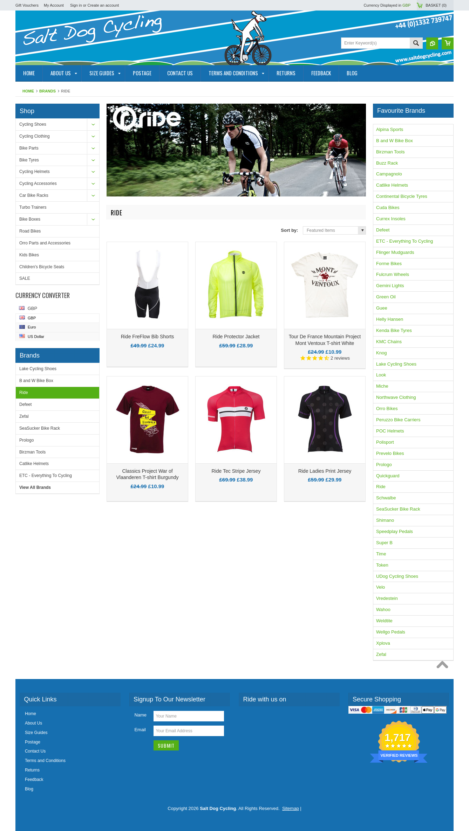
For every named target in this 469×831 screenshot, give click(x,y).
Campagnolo (389, 173)
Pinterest (287, 716)
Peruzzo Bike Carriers (398, 419)
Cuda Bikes (387, 207)
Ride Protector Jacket (236, 336)
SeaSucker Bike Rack (39, 428)
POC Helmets (390, 431)
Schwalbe (386, 497)
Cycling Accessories (38, 183)
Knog (381, 352)
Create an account (103, 5)
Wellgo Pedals (390, 632)
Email (140, 729)
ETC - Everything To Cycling (45, 475)
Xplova (383, 643)
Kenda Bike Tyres (394, 330)
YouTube (274, 716)
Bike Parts (29, 148)
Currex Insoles (391, 218)
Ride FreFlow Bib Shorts (147, 336)
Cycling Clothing (34, 136)
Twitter (261, 716)
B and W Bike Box (36, 380)
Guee (381, 308)
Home (28, 91)
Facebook (249, 716)
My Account (54, 5)
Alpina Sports (389, 129)
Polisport (385, 442)
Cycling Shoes (32, 124)
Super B (384, 542)
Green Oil (386, 296)
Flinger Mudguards (395, 252)
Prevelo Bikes (390, 453)
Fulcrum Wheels (392, 274)
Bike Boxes (29, 219)
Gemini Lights (390, 285)
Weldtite (384, 620)
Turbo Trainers (33, 207)
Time (381, 553)
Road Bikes (30, 231)
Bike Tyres (29, 160)
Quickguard (387, 475)
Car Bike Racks (33, 195)
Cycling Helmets (34, 171)
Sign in (76, 5)
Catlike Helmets (34, 463)
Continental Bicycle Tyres (401, 196)
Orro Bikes (386, 408)
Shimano (385, 520)
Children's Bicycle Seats (41, 266)
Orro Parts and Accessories (44, 243)
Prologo (26, 440)
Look (381, 375)
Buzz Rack (387, 163)
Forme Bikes (389, 263)
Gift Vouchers (27, 5)
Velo (380, 587)
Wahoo (383, 609)
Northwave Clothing (396, 397)
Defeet (25, 404)
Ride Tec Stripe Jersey (236, 471)
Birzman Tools (32, 452)
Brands (47, 91)
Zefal (24, 416)
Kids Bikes (29, 254)
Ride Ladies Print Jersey (325, 471)
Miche (382, 386)
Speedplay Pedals (394, 531)
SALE (24, 278)
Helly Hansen (389, 319)
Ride (23, 392)
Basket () (436, 5)
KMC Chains (389, 341)
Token (382, 565)
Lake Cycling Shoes (37, 368)
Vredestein (387, 598)
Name (140, 715)
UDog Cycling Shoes (397, 576)
